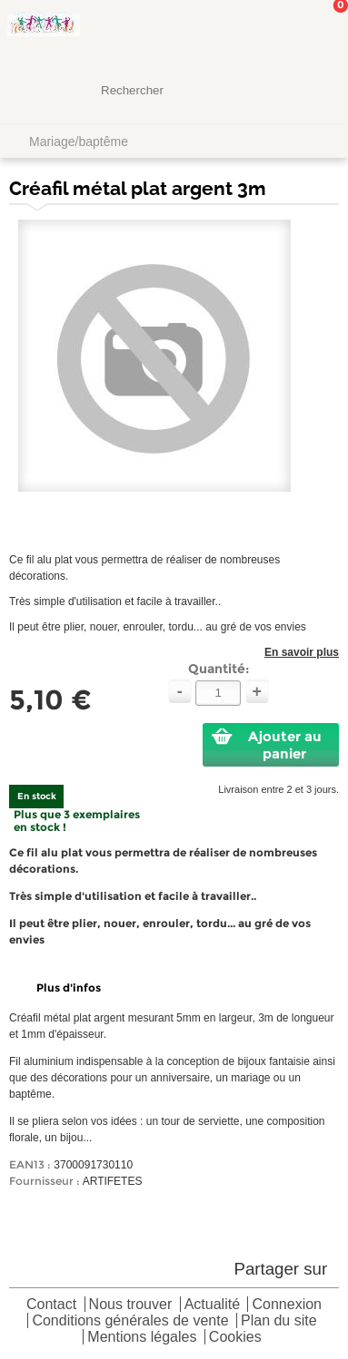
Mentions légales (141, 1337)
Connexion (287, 1305)
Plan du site (279, 1321)
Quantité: (218, 668)
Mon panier (320, 32)
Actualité (212, 1305)
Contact (51, 1305)
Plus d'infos (68, 987)
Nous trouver (131, 1305)
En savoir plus (301, 652)
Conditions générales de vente (130, 1321)
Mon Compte (266, 32)
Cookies (235, 1337)
